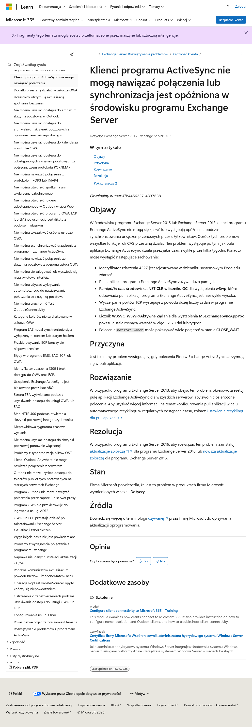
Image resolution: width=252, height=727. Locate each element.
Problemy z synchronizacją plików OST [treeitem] (43, 452)
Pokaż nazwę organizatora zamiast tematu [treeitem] (45, 622)
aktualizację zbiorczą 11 (109, 451)
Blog (114, 705)
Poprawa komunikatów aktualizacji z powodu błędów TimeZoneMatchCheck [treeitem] (43, 573)
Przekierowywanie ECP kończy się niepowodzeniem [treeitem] (39, 345)
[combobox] (42, 65)
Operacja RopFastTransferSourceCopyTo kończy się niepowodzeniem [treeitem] (44, 586)
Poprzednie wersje (91, 705)
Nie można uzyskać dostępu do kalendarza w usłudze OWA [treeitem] (46, 145)
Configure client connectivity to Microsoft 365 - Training (134, 610)
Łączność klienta (185, 54)
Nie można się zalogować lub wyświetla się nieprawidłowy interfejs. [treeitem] (45, 274)
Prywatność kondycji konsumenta (209, 705)
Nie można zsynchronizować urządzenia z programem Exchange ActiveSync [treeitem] (45, 248)
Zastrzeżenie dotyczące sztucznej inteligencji (39, 705)
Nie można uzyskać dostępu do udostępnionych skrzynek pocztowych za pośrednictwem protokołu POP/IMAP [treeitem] (45, 161)
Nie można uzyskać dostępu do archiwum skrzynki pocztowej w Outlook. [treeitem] (45, 113)
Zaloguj (240, 6)
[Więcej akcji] (241, 54)
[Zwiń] (72, 54)
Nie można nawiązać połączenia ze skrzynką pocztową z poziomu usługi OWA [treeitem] (46, 261)
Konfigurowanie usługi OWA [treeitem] (35, 615)
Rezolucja (101, 175)
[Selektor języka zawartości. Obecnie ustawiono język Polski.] (15, 694)
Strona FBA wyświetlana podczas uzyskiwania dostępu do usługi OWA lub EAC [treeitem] (44, 400)
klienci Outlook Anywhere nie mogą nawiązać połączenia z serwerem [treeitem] (40, 462)
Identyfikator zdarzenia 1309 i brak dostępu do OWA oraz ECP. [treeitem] (39, 371)
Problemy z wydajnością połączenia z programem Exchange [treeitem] (41, 547)
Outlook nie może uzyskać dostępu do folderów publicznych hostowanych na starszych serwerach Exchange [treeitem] (43, 478)
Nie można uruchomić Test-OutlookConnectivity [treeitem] (34, 306)
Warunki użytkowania (22, 712)
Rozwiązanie (103, 169)
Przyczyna (101, 162)
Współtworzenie (139, 705)
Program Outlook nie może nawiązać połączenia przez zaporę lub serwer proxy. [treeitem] (45, 494)
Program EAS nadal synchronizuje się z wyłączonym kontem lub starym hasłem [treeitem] (44, 332)
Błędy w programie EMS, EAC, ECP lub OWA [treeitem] (42, 358)
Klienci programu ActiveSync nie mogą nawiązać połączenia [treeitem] (44, 80)
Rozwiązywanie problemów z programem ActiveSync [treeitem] (44, 632)
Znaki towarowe (56, 712)
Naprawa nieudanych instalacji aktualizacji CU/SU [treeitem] (45, 560)
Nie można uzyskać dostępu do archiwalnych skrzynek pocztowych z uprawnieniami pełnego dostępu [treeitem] (41, 129)
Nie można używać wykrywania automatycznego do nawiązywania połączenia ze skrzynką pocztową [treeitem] (39, 290)
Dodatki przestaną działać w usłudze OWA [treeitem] (45, 90)
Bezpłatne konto (231, 19)
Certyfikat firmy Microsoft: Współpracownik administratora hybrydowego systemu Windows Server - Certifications (167, 637)
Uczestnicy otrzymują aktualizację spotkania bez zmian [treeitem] (39, 100)
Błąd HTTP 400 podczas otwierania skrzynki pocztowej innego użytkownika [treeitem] (43, 416)
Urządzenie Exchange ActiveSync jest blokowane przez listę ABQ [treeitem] (41, 384)
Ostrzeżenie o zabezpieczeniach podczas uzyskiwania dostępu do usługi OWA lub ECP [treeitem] (44, 602)
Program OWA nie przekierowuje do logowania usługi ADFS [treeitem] (41, 507)
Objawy (99, 156)
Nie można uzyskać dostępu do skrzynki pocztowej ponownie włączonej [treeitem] (44, 442)
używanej (156, 518)
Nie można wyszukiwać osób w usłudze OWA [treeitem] (43, 235)
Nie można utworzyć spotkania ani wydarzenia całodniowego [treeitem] (39, 190)
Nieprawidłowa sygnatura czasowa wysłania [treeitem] (39, 429)
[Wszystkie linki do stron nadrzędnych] (94, 54)
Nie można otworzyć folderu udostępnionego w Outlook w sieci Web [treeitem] (44, 203)
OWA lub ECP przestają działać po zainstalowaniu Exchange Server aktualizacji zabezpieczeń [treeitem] (39, 523)
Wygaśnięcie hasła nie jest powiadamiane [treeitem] (45, 536)
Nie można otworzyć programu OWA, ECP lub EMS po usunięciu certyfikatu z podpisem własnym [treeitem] (45, 219)
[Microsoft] (9, 6)
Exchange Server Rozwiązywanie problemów (135, 54)
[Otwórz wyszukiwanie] (228, 6)
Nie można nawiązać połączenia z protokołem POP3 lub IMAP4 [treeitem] (39, 177)
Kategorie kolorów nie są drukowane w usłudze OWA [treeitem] (43, 319)
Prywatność (166, 705)
